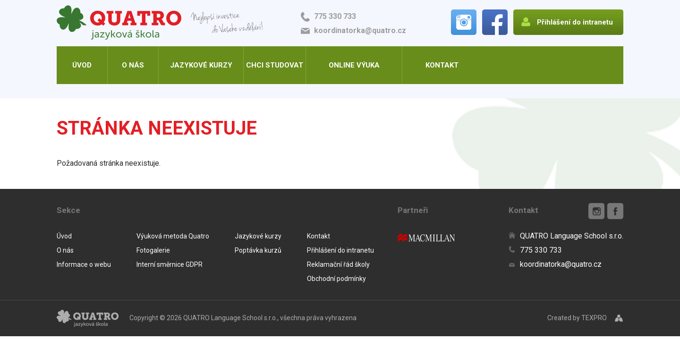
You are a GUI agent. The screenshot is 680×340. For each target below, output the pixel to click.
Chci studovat (274, 65)
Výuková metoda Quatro (172, 236)
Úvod (82, 65)
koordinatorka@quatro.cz (360, 30)
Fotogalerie (153, 250)
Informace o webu (84, 264)
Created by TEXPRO (577, 318)
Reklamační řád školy (338, 264)
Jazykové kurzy (201, 65)
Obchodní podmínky (336, 278)
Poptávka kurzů (258, 250)
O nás (133, 65)
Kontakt (442, 65)
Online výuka (354, 65)
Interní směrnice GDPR (169, 264)
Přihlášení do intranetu (340, 250)
